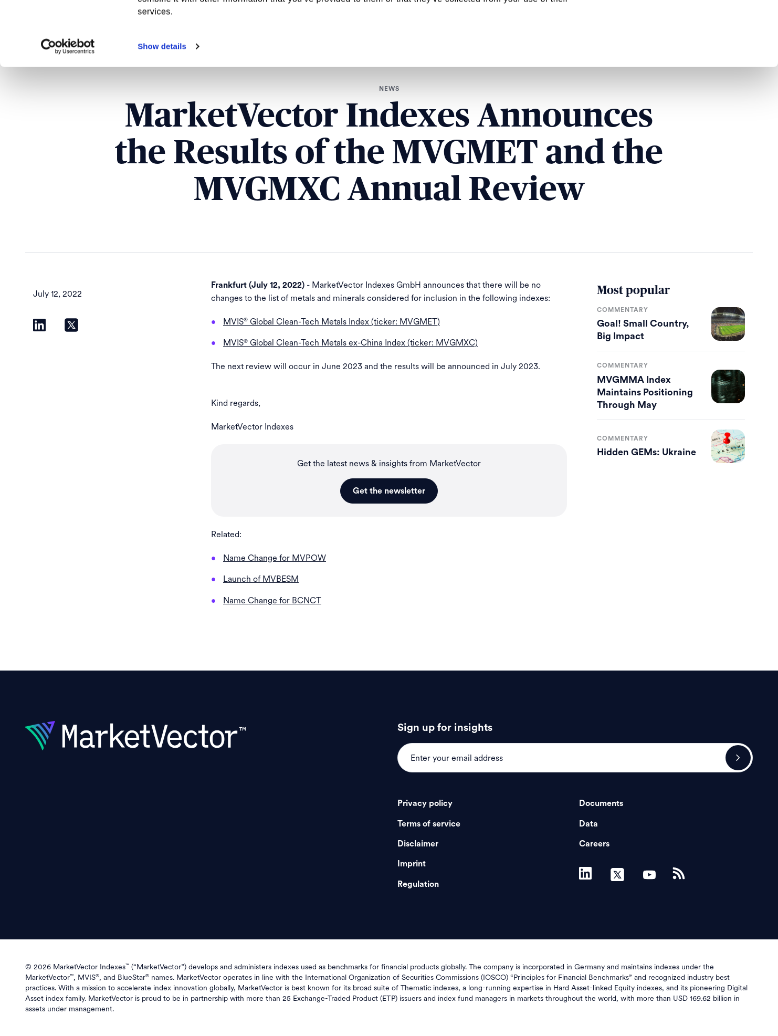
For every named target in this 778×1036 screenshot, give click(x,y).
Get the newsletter (389, 491)
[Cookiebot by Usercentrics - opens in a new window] (68, 111)
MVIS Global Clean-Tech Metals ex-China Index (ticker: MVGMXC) (350, 343)
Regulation (418, 884)
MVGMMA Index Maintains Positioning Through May (645, 392)
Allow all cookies (690, 26)
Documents (601, 803)
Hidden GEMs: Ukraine (646, 452)
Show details (162, 110)
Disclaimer (417, 844)
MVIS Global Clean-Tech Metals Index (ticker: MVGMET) (331, 322)
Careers (594, 844)
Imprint (411, 864)
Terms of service (428, 824)
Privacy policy (425, 803)
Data (588, 824)
